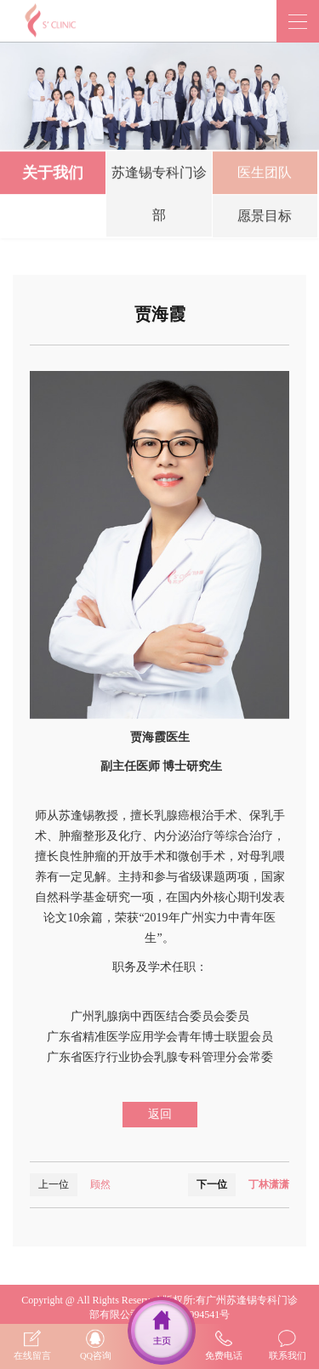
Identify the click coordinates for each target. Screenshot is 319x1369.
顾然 (100, 1184)
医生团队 (264, 175)
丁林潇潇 (268, 1184)
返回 (160, 1114)
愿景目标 (264, 218)
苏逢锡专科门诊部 (159, 196)
